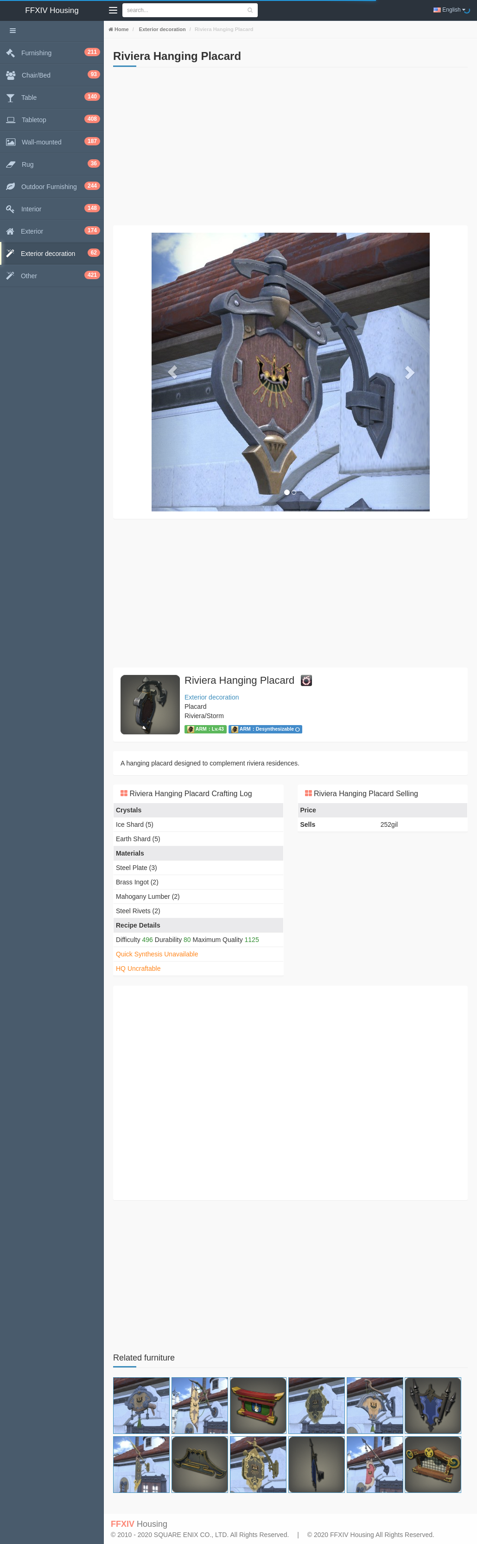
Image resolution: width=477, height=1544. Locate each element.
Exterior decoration (162, 29)
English (449, 10)
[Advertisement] (290, 146)
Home (121, 29)
